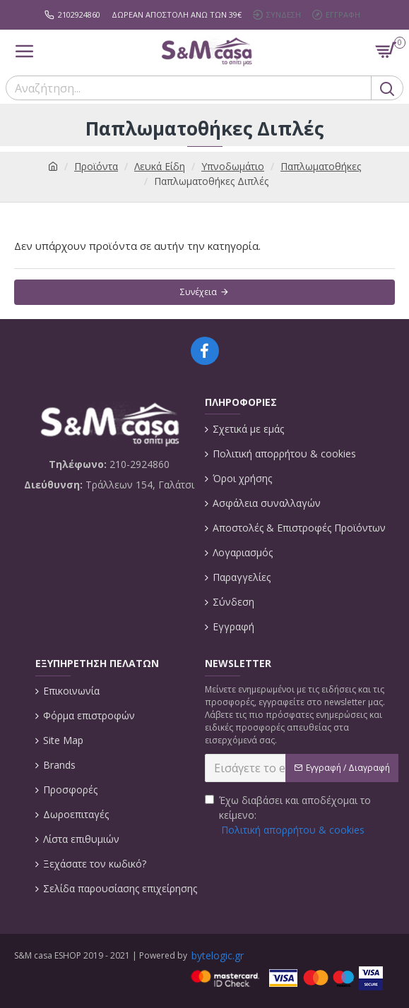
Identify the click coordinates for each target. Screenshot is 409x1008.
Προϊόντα (96, 166)
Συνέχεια (198, 292)
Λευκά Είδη (159, 166)
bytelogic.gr (217, 955)
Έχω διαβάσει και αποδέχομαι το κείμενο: (288, 815)
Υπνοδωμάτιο (232, 166)
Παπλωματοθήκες (320, 166)
